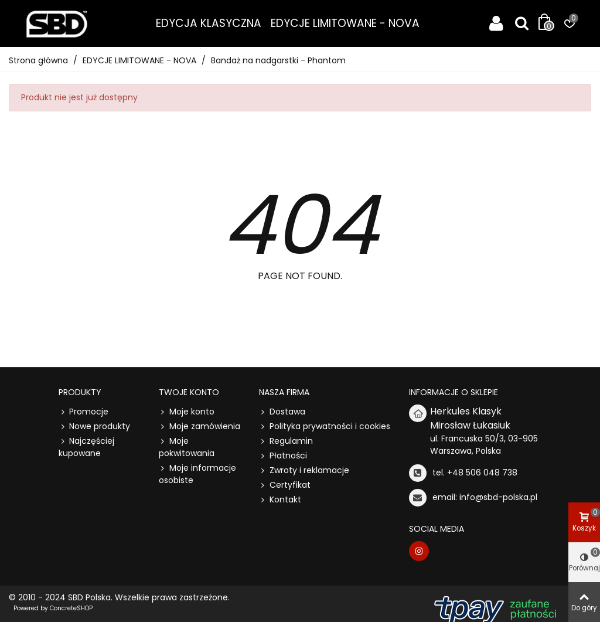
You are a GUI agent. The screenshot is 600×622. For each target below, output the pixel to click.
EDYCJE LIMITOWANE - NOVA (345, 23)
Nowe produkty (94, 426)
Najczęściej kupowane (86, 447)
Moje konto (186, 412)
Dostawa (282, 412)
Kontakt (280, 500)
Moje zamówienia (199, 426)
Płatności (283, 456)
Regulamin (286, 441)
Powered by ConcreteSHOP (53, 608)
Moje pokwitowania (186, 447)
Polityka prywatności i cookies (324, 426)
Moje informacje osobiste (197, 474)
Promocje (83, 412)
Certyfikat (285, 485)
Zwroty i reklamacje (304, 470)
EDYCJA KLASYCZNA (208, 23)
